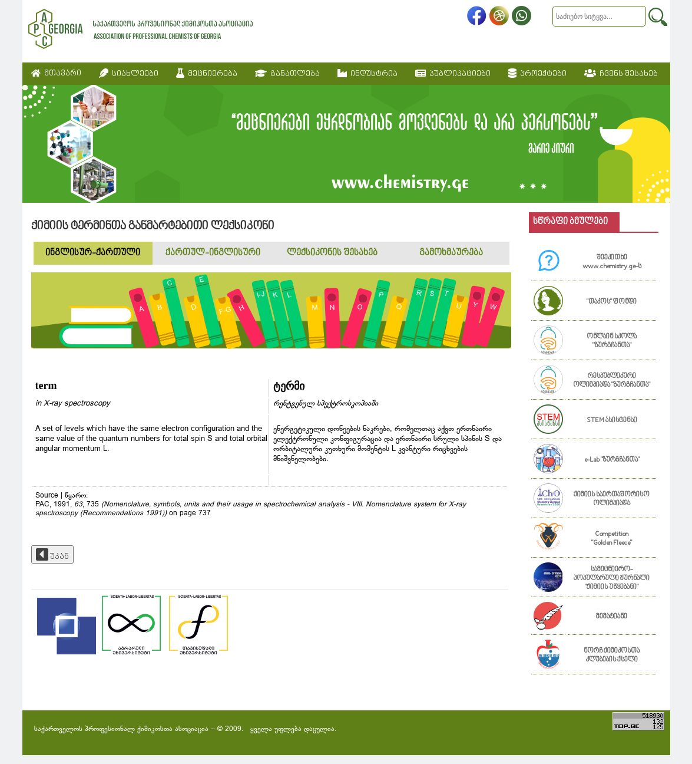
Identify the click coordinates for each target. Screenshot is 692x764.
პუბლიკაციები (453, 73)
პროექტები (537, 73)
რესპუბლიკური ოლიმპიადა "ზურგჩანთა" (611, 381)
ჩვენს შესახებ (621, 73)
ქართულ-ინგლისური (212, 253)
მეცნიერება (206, 73)
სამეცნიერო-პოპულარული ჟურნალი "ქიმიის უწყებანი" (612, 578)
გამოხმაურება (451, 253)
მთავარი (56, 73)
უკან (52, 554)
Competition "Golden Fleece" (611, 539)
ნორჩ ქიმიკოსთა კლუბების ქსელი (612, 655)
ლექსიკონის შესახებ (332, 253)
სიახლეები (128, 73)
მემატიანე (611, 616)
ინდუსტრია (367, 73)
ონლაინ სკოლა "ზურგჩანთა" (612, 341)
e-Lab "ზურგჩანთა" (612, 460)
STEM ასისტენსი (612, 420)
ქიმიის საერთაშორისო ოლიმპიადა (612, 499)
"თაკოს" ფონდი (612, 302)
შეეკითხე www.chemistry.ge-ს (611, 262)
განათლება (287, 73)
